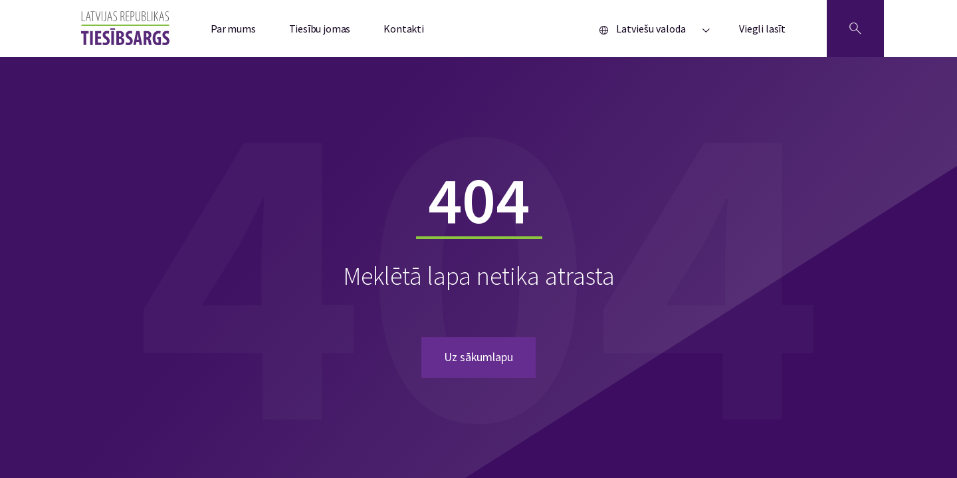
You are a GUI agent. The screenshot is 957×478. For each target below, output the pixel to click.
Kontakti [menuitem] (403, 28)
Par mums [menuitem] (233, 28)
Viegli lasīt (762, 28)
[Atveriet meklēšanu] (855, 28)
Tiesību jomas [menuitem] (320, 28)
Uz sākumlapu (478, 356)
